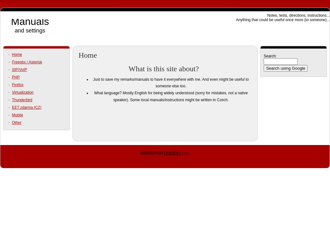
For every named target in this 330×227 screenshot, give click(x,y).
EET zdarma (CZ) (26, 107)
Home (17, 54)
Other (16, 122)
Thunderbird (22, 100)
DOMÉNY (173, 153)
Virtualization (22, 92)
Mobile (17, 115)
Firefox (18, 85)
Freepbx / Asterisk (27, 62)
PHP (16, 77)
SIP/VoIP (19, 69)
